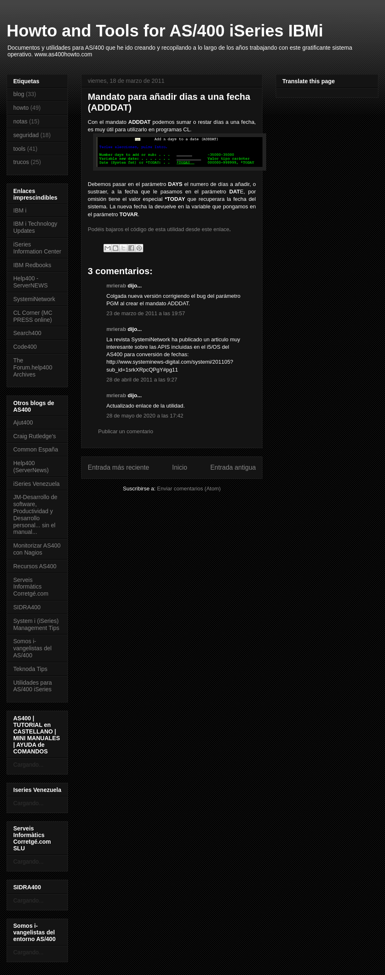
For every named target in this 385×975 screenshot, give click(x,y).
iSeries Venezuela (36, 483)
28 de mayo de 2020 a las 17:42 (144, 416)
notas (20, 121)
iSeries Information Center (37, 248)
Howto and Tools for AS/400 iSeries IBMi (165, 31)
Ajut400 (23, 422)
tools (19, 148)
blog (18, 94)
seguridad (26, 135)
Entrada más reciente (118, 467)
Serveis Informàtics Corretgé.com (30, 587)
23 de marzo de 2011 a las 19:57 (145, 313)
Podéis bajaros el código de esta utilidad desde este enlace (158, 229)
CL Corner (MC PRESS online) (32, 316)
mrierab (116, 285)
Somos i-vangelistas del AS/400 (32, 648)
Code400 (25, 346)
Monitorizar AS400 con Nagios (36, 549)
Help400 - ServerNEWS (30, 282)
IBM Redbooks (32, 265)
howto (21, 107)
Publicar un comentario (125, 431)
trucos (21, 162)
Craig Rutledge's (34, 436)
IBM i (19, 210)
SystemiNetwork (34, 299)
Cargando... (28, 764)
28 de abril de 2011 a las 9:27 (141, 379)
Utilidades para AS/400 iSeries (32, 686)
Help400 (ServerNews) (31, 466)
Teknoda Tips (30, 669)
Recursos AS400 (34, 566)
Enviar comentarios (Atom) (189, 488)
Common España (35, 449)
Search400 (27, 333)
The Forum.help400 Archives (32, 367)
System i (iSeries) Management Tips (36, 624)
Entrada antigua (233, 467)
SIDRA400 (27, 607)
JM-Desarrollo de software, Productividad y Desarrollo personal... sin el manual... (35, 514)
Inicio (179, 467)
